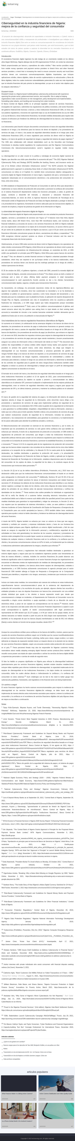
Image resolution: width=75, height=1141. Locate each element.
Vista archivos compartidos (11, 1059)
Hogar (12, 17)
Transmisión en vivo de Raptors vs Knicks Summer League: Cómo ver (25, 1055)
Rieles (5, 1048)
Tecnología (18, 17)
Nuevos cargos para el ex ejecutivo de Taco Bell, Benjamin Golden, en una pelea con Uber (31, 1045)
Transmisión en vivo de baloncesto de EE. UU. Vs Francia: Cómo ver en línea (27, 1052)
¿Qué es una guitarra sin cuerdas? (14, 1041)
